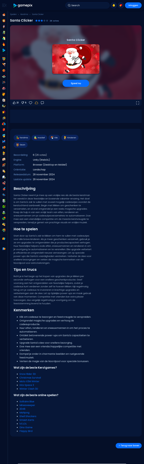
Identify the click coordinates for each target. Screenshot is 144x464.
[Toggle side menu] (3, 5)
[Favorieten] (30, 103)
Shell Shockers (27, 416)
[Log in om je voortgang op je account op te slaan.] (36, 103)
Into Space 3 (26, 385)
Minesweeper (27, 405)
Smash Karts (26, 420)
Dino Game (25, 427)
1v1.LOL (23, 423)
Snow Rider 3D (27, 374)
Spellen (13, 14)
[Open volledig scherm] (137, 103)
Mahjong (24, 412)
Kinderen (69, 137)
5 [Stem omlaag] (23, 103)
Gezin (20, 145)
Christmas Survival (30, 377)
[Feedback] (42, 103)
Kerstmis (24, 14)
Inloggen (133, 5)
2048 (22, 409)
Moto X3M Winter (29, 381)
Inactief (39, 137)
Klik (54, 137)
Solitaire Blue (26, 401)
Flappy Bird (25, 431)
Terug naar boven (128, 445)
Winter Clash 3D (28, 388)
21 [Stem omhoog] (15, 103)
